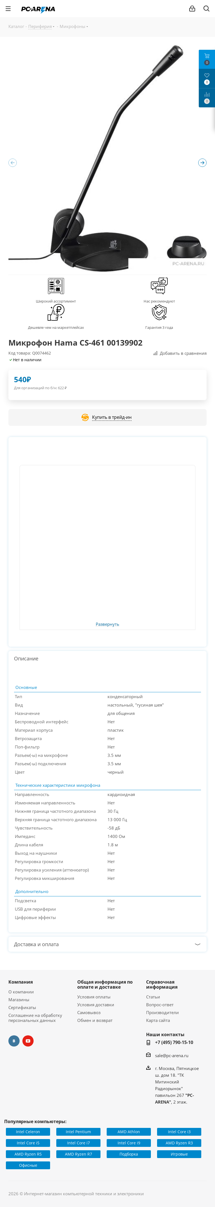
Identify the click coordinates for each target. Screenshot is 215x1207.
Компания (20, 982)
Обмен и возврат (95, 1020)
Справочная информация (161, 984)
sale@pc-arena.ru (171, 1055)
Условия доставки (95, 1004)
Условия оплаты (94, 997)
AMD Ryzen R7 (78, 1154)
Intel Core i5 (28, 1142)
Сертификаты (22, 1007)
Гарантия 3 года (159, 327)
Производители (162, 1012)
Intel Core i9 (129, 1142)
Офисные (28, 1165)
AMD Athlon (129, 1131)
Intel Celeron (28, 1131)
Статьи (153, 997)
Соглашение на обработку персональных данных (35, 1017)
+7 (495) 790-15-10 (174, 1042)
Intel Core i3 (179, 1131)
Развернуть (107, 624)
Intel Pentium (78, 1131)
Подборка (129, 1154)
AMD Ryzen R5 (28, 1154)
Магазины (18, 999)
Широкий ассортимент (56, 301)
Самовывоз (89, 1012)
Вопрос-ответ (160, 1004)
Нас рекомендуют (159, 301)
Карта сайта (158, 1020)
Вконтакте (14, 1041)
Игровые (179, 1154)
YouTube (28, 1041)
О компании (21, 992)
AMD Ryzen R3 (179, 1142)
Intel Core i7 (78, 1142)
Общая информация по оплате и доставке (105, 984)
